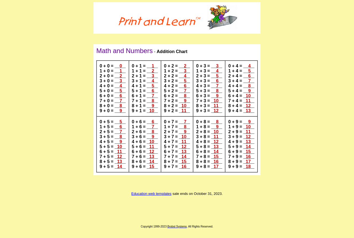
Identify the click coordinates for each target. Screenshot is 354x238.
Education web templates (151, 194)
